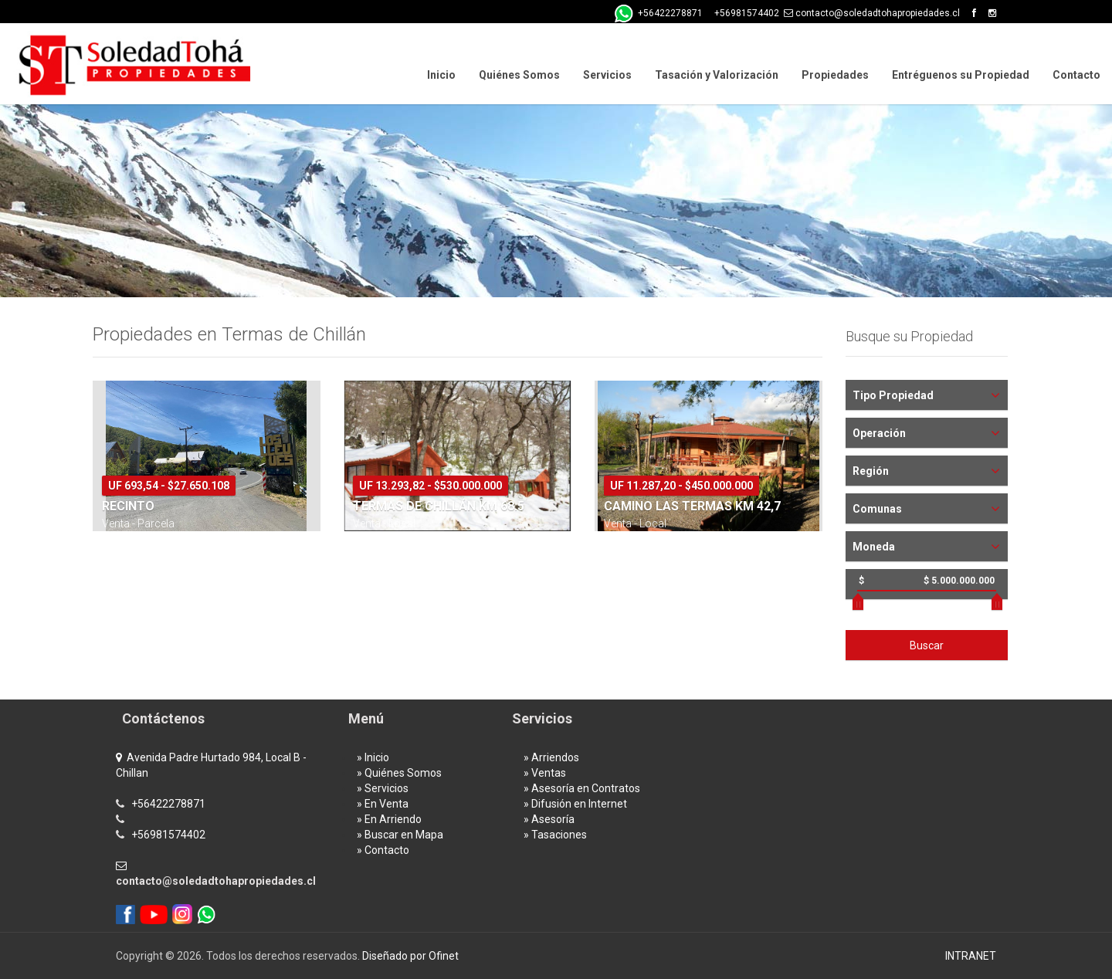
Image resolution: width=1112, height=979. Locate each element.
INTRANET (970, 956)
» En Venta (383, 804)
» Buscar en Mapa (400, 834)
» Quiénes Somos (399, 773)
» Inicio (373, 757)
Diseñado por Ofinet (410, 956)
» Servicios (383, 788)
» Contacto (383, 850)
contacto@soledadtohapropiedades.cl (216, 881)
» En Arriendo (389, 819)
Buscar (927, 645)
